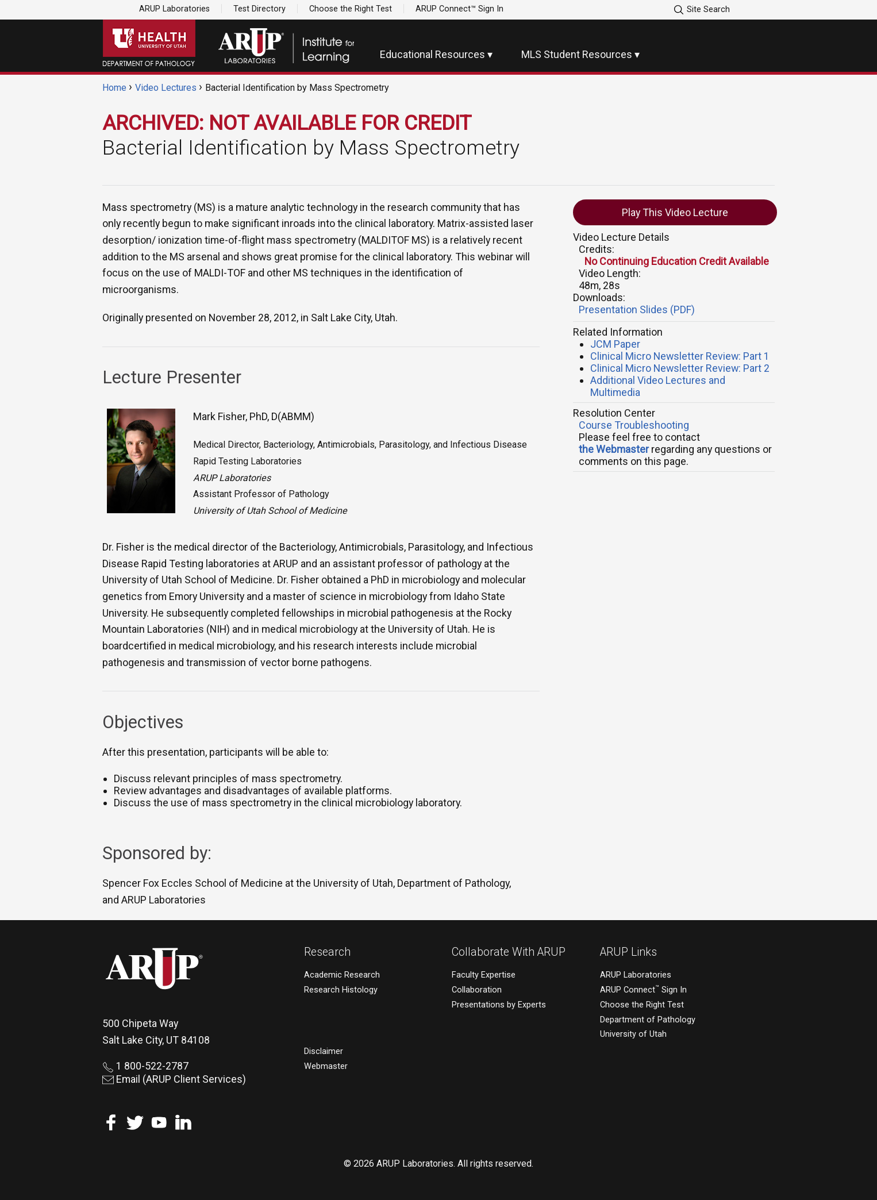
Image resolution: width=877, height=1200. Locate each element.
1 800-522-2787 (145, 1066)
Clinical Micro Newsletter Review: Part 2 (680, 368)
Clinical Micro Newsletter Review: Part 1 (680, 356)
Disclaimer (323, 1051)
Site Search (701, 10)
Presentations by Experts (499, 1005)
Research (327, 952)
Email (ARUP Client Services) (174, 1079)
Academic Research (342, 975)
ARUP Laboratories (174, 8)
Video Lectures (166, 87)
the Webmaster (614, 449)
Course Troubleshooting (634, 425)
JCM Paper (615, 344)
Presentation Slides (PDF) (637, 309)
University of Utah (633, 1034)
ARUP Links (628, 952)
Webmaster (326, 1066)
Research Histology (341, 990)
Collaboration (477, 990)
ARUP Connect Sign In (643, 990)
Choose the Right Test (350, 8)
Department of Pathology (647, 1020)
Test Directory (259, 8)
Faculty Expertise (484, 975)
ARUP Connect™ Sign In (459, 8)
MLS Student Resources (576, 54)
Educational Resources (432, 54)
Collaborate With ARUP (509, 952)
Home (114, 87)
